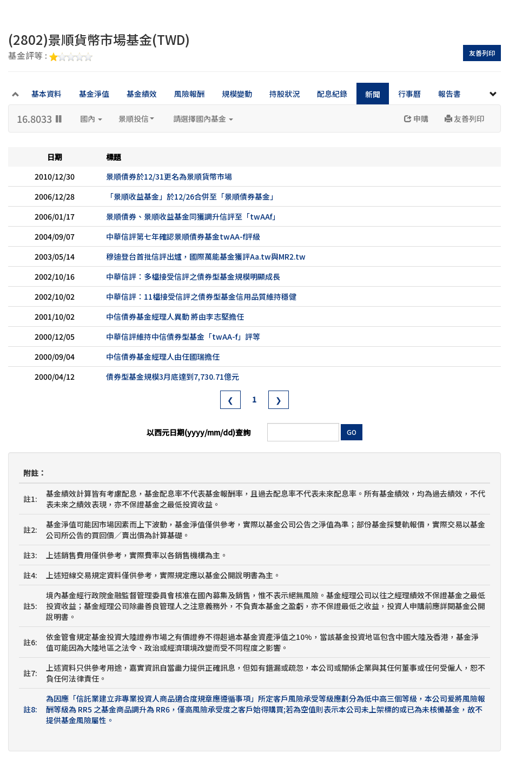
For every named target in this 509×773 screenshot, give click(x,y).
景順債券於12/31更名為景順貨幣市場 (169, 176)
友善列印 (482, 52)
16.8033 (40, 118)
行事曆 (409, 93)
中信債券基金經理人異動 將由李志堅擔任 (175, 316)
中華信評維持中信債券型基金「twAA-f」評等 (183, 336)
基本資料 (46, 93)
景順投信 (136, 118)
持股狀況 (284, 93)
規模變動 (237, 93)
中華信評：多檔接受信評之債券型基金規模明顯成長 (193, 276)
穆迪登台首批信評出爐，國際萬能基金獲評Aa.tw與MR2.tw (206, 256)
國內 (91, 118)
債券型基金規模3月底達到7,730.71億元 (172, 376)
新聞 (372, 94)
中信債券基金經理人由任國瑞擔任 (163, 356)
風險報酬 (189, 93)
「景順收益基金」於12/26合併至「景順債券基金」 (191, 196)
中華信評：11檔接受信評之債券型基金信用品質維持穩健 (201, 296)
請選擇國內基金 (203, 118)
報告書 (449, 93)
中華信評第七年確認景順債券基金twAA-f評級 (183, 236)
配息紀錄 (332, 93)
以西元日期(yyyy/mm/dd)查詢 (198, 432)
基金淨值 (94, 93)
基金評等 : (50, 56)
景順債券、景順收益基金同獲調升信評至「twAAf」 (193, 216)
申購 (416, 118)
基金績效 (142, 93)
